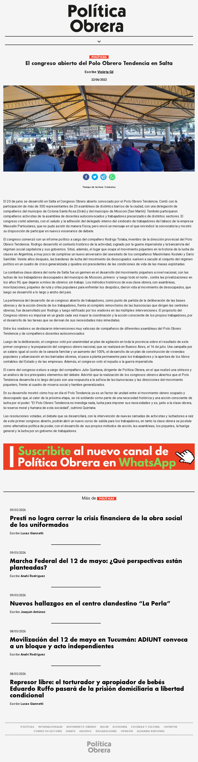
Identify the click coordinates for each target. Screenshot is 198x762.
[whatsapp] (112, 177)
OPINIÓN (127, 731)
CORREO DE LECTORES (47, 731)
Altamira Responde (151, 731)
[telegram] (103, 177)
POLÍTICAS (99, 57)
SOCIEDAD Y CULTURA (145, 727)
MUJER (104, 727)
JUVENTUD (170, 727)
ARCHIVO (85, 731)
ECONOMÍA (120, 727)
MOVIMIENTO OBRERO (81, 727)
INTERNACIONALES (50, 727)
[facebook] (86, 177)
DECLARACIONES (106, 731)
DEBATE (70, 731)
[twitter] (94, 177)
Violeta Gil (105, 72)
